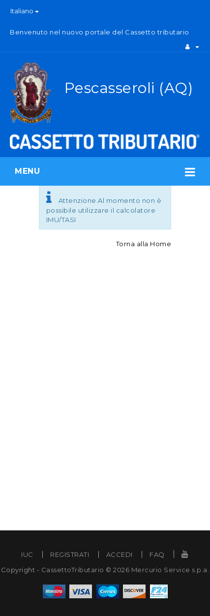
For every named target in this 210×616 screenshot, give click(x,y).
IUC (27, 554)
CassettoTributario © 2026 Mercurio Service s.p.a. (125, 570)
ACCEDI (119, 554)
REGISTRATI (69, 554)
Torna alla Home (144, 244)
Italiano (24, 11)
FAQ (157, 554)
